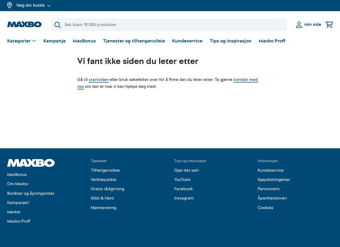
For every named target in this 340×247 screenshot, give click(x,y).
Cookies (265, 208)
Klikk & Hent (102, 198)
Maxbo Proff (272, 41)
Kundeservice (187, 41)
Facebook (183, 189)
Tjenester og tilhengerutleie (134, 41)
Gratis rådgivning (107, 189)
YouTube (182, 180)
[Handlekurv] (329, 24)
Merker (14, 212)
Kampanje (54, 41)
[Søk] (169, 24)
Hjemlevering (103, 208)
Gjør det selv (186, 170)
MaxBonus (84, 41)
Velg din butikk (33, 5)
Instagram (184, 198)
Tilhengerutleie (105, 170)
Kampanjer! (18, 203)
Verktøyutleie (103, 180)
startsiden (99, 80)
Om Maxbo (17, 184)
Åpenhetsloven (272, 198)
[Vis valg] (21, 41)
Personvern (268, 189)
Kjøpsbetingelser (274, 180)
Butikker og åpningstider (30, 193)
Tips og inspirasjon (231, 41)
